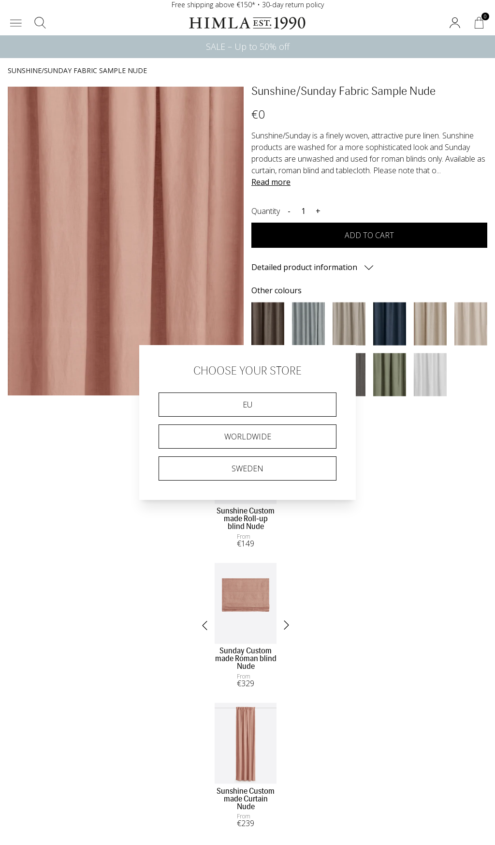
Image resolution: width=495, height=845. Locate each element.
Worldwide (247, 436)
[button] (16, 23)
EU (247, 404)
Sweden (247, 468)
